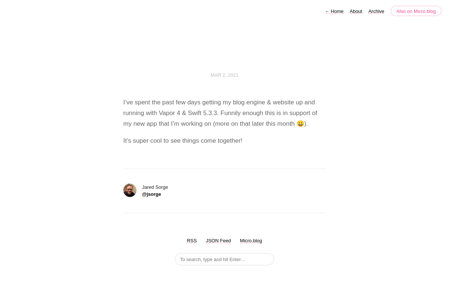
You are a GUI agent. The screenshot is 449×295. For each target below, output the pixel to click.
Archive (376, 11)
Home (334, 11)
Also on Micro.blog (416, 11)
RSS (192, 240)
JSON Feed (218, 240)
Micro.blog (251, 240)
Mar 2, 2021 (224, 75)
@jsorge (151, 194)
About (356, 11)
